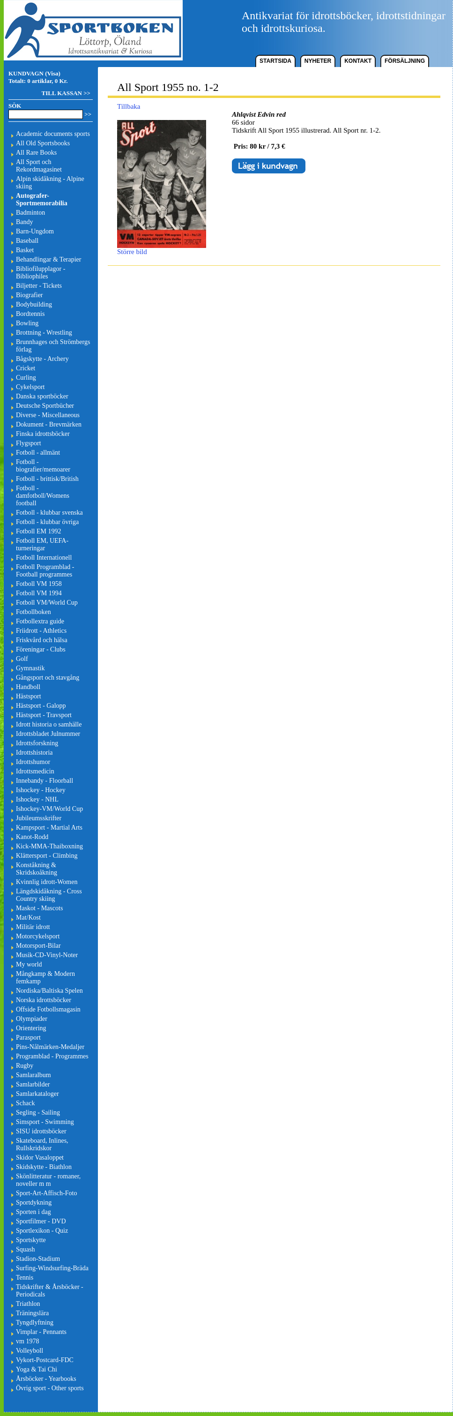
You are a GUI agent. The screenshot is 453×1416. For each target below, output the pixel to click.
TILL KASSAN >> (66, 93)
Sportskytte (31, 1240)
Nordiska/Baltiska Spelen (49, 990)
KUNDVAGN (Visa (33, 73)
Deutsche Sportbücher (45, 405)
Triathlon (28, 1303)
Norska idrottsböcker (43, 1000)
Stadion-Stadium (38, 1258)
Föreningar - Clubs (41, 649)
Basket (25, 250)
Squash (25, 1249)
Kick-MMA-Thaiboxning (49, 846)
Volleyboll (29, 1350)
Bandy (24, 221)
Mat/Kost (28, 917)
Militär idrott (33, 926)
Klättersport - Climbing (46, 855)
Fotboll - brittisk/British (47, 478)
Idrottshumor (33, 761)
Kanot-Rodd (32, 836)
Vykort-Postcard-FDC (45, 1360)
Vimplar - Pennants (41, 1331)
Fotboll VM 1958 (39, 583)
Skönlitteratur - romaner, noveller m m (48, 1180)
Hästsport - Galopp (41, 705)
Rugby (24, 1065)
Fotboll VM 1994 (39, 593)
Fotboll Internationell (44, 557)
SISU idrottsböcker (41, 1131)
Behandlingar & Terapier (49, 259)
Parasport (28, 1037)
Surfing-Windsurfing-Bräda (52, 1268)
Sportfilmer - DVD (41, 1221)
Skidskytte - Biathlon (44, 1166)
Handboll (28, 686)
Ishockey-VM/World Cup (49, 808)
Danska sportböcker (42, 396)
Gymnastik (30, 668)
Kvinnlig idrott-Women (46, 881)
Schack (25, 1103)
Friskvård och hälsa (41, 640)
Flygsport (28, 443)
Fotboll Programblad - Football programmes (45, 570)
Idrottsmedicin (35, 771)
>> (87, 114)
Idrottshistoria (34, 752)
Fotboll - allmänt (38, 452)
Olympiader (31, 1018)
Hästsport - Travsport (44, 715)
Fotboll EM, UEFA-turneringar (42, 544)
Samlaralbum (33, 1075)
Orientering (31, 1028)
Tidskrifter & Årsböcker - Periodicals (49, 1290)
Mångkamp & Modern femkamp (45, 977)
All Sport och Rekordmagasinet (39, 165)
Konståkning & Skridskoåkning (36, 869)
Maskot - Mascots (39, 908)
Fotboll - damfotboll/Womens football (42, 496)
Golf (22, 658)
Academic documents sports (53, 133)
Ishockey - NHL (37, 799)
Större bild (161, 248)
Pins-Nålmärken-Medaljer (50, 1046)
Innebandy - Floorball (44, 780)
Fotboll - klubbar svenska (49, 512)
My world (29, 964)
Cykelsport (30, 386)
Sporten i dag (33, 1211)
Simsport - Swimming (45, 1121)
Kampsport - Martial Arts (49, 827)
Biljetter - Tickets (39, 285)
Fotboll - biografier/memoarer (43, 465)
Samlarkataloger (37, 1093)
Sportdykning (34, 1202)
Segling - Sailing (38, 1112)
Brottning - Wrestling (44, 332)
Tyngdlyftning (34, 1322)
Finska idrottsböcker (43, 433)
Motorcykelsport (37, 936)
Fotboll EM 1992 (38, 531)
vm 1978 (27, 1341)
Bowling (27, 323)
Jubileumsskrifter (38, 818)
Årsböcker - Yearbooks (46, 1378)
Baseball (27, 240)
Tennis (24, 1277)
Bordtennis (30, 313)
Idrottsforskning (37, 743)
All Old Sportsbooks (43, 143)
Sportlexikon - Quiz (42, 1230)
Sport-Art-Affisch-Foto (46, 1193)
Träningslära (32, 1313)
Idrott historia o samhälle (49, 724)
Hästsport (28, 696)
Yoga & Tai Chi (36, 1369)
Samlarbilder (33, 1084)
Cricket (25, 368)
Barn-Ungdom (35, 231)
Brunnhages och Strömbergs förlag (53, 345)
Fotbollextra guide (40, 621)
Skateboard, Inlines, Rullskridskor (42, 1144)
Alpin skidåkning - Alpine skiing (50, 182)
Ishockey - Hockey (41, 790)
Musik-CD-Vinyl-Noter (47, 955)
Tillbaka (128, 106)
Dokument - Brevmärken (49, 424)
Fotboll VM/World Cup (47, 602)
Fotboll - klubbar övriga (47, 521)
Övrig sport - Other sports (50, 1388)
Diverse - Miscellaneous (48, 415)
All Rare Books (36, 152)
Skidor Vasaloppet (40, 1157)
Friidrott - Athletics (41, 630)
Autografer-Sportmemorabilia (41, 199)
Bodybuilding (34, 304)
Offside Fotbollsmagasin (48, 1009)
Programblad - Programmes (52, 1056)
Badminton (30, 212)
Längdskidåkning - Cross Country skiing (49, 895)
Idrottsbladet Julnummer (48, 733)
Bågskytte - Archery (42, 358)
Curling (26, 377)
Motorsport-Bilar (38, 945)
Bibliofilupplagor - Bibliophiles (40, 272)
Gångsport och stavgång (47, 677)
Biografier (29, 295)
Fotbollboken (33, 611)
